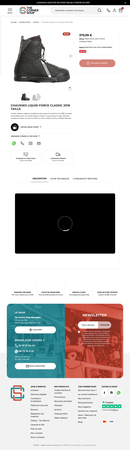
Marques (58, 405)
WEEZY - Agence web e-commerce (47, 445)
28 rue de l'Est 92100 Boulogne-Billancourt (28, 320)
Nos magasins (84, 407)
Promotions (59, 397)
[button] (121, 10)
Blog (80, 422)
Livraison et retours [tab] (85, 178)
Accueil (13, 22)
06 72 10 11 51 (24, 351)
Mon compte (37, 433)
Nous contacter (38, 437)
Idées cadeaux (61, 418)
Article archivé (24, 22)
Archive (36, 22)
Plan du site (36, 429)
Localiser (35, 329)
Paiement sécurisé (39, 405)
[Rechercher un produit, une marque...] (76, 10)
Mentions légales (39, 394)
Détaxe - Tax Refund (40, 420)
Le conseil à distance (87, 394)
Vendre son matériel (87, 411)
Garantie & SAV (37, 425)
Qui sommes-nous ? (87, 390)
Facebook (104, 393)
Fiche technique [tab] (59, 178)
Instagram (111, 393)
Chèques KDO (60, 414)
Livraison (35, 390)
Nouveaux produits (63, 401)
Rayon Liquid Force (25, 127)
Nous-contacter (35, 366)
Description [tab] (40, 178)
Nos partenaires (85, 402)
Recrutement (84, 398)
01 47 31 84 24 (25, 345)
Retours (34, 409)
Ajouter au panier (97, 63)
